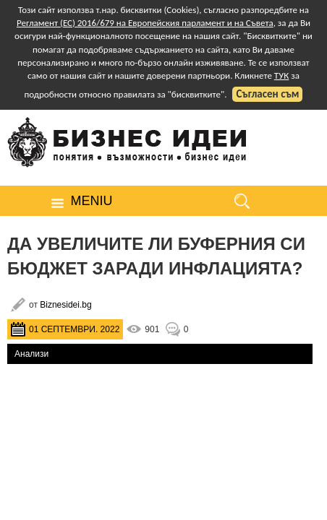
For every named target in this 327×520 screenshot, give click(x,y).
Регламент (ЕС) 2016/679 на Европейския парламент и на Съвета (145, 22)
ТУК (281, 75)
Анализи (31, 354)
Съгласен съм (267, 93)
